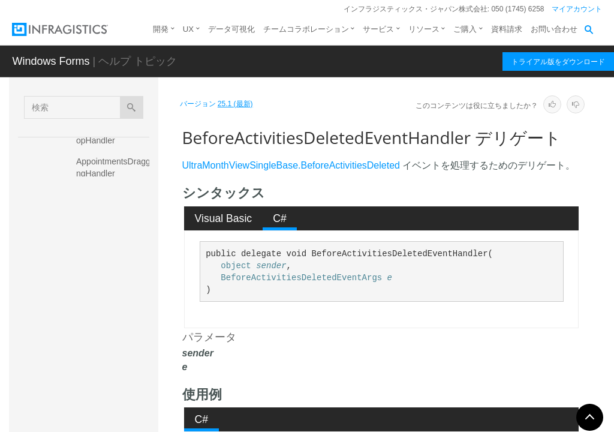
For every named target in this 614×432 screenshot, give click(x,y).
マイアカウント (577, 9)
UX (188, 29)
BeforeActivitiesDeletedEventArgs (301, 278)
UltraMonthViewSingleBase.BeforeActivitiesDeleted (291, 165)
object (236, 266)
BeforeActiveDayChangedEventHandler (115, 233)
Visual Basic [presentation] (223, 218)
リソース (424, 29)
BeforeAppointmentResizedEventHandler (115, 398)
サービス (378, 29)
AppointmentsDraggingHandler (114, 167)
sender (271, 266)
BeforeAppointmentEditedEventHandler (115, 332)
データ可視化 (231, 29)
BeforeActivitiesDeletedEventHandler (114, 299)
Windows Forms (50, 61)
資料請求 (506, 29)
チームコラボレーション (306, 29)
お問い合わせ (554, 29)
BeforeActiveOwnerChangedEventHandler (115, 266)
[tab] (223, 218)
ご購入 (465, 29)
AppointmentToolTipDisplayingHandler (113, 200)
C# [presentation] (280, 218)
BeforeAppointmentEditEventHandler (115, 365)
